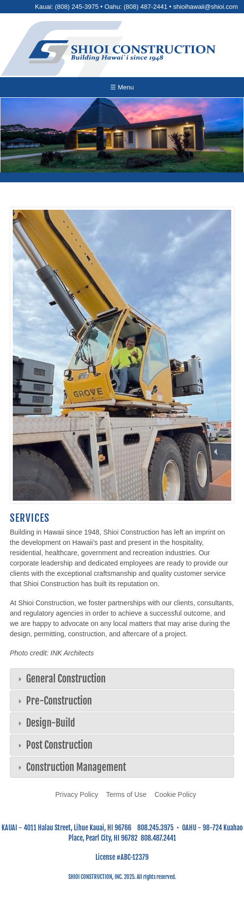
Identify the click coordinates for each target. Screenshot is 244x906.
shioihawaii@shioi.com (205, 6)
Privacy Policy (76, 794)
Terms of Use (126, 794)
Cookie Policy (175, 794)
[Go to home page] (122, 51)
